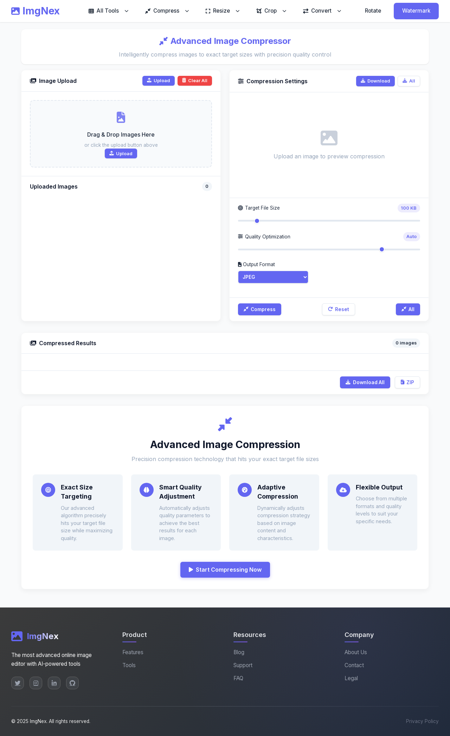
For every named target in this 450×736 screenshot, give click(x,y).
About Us (356, 652)
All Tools (104, 10)
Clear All (194, 80)
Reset (338, 309)
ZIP (407, 382)
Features (132, 652)
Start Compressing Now (225, 569)
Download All (365, 382)
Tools (129, 665)
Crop (266, 10)
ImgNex (35, 11)
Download (375, 81)
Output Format (256, 264)
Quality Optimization (264, 236)
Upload (158, 80)
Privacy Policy (422, 721)
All (409, 81)
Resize (218, 10)
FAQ (238, 678)
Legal (351, 678)
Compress (162, 10)
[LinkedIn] (54, 683)
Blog (238, 652)
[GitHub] (72, 683)
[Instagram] (36, 683)
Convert (317, 10)
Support (242, 665)
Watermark (416, 10)
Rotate (373, 10)
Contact (354, 665)
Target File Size (259, 208)
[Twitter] (17, 683)
